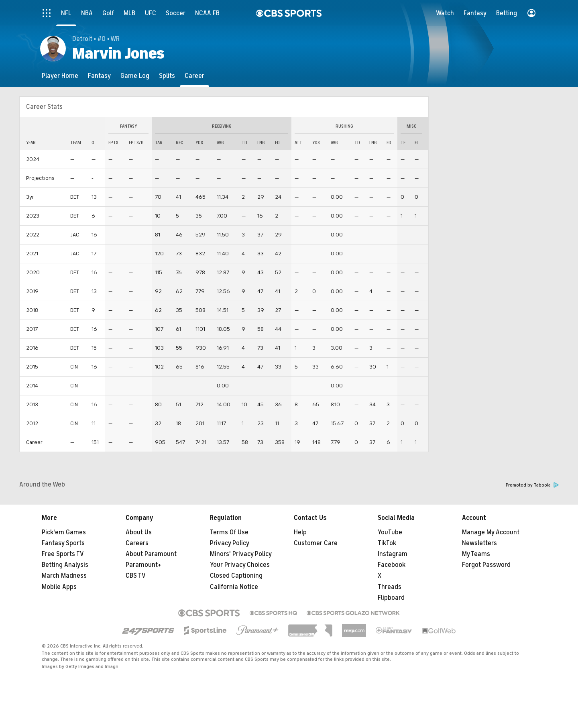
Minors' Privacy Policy (241, 554)
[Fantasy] (99, 76)
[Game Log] (135, 76)
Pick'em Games (64, 532)
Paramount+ (143, 565)
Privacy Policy (229, 543)
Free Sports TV (63, 554)
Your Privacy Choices (240, 565)
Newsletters (479, 543)
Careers (137, 543)
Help (300, 532)
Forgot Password (486, 565)
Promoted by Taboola (532, 485)
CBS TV (136, 576)
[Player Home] (60, 76)
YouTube (390, 532)
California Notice (234, 587)
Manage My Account (490, 532)
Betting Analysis (65, 565)
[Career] (194, 76)
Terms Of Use (229, 532)
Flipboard (391, 598)
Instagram (392, 554)
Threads (389, 587)
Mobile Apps (59, 587)
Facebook (391, 565)
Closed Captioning (236, 576)
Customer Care (316, 543)
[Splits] (167, 76)
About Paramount (151, 554)
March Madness (64, 576)
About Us (139, 532)
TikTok (387, 543)
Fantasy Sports (63, 543)
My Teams (476, 554)
